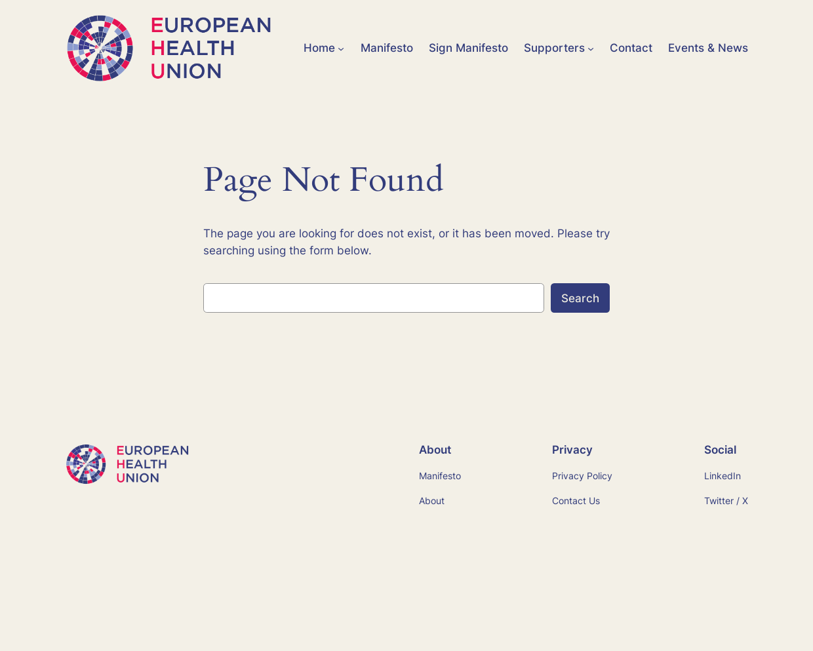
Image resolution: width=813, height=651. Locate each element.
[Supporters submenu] (590, 48)
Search (580, 298)
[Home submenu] (341, 48)
